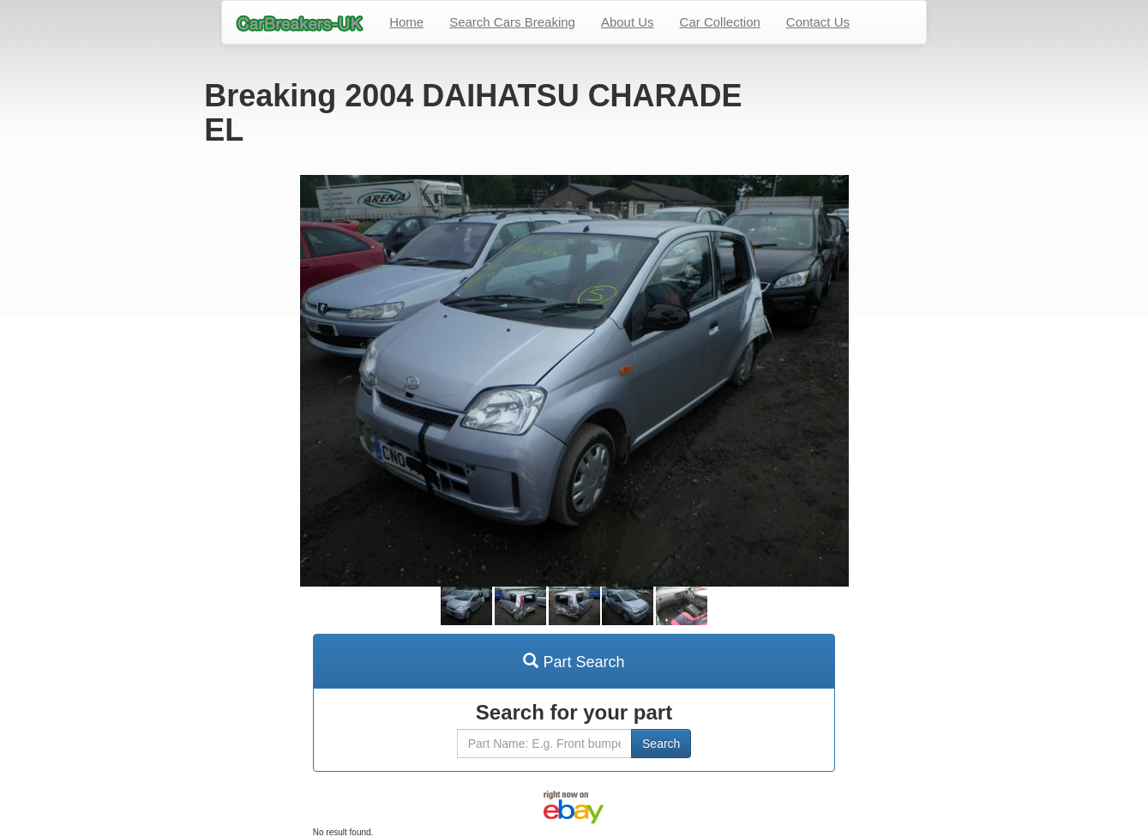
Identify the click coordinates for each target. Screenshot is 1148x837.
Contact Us (818, 22)
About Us (627, 22)
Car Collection (720, 22)
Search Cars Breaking (512, 22)
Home (406, 22)
